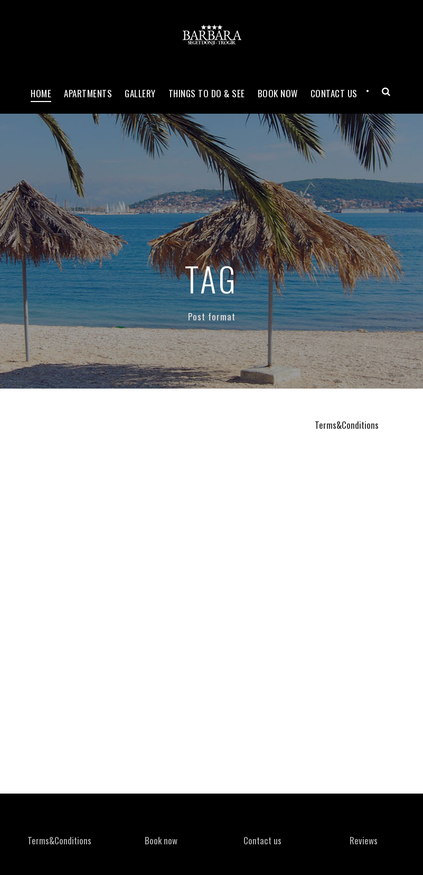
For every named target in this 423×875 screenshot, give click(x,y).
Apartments (88, 93)
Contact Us (334, 93)
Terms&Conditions (347, 424)
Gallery (140, 93)
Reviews (364, 840)
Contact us (262, 840)
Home (41, 93)
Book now (278, 93)
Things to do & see (206, 93)
